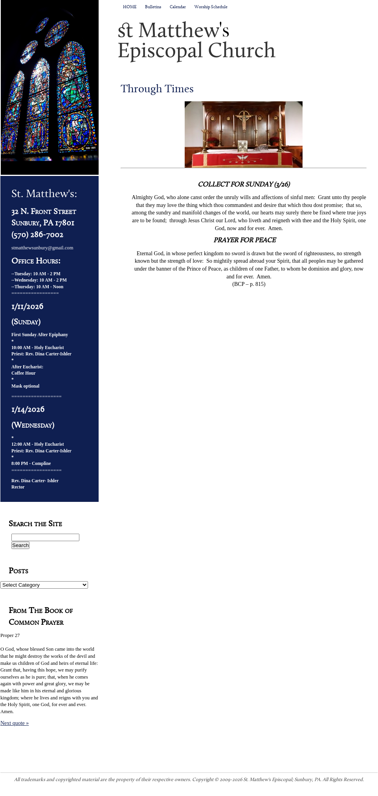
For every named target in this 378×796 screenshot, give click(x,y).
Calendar (178, 7)
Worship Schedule (211, 7)
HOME (129, 7)
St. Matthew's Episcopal (248, 41)
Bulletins (153, 7)
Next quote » (14, 723)
